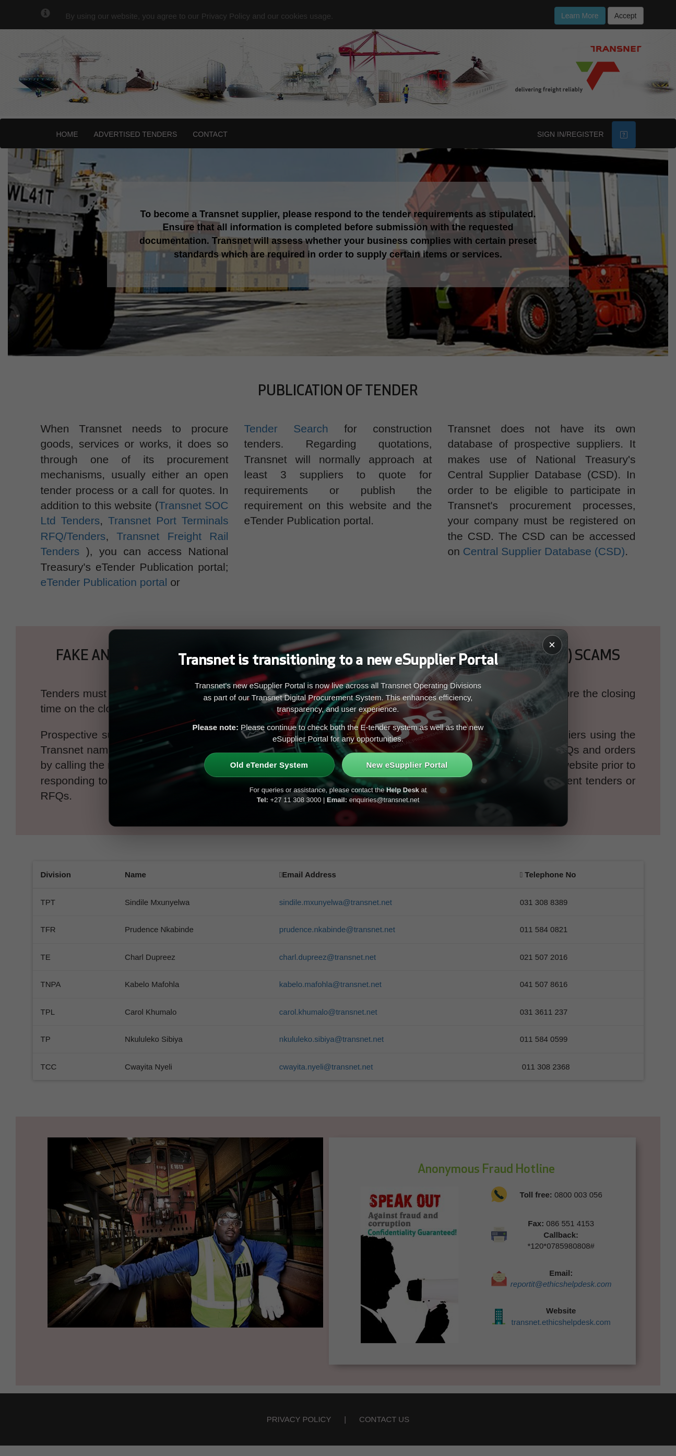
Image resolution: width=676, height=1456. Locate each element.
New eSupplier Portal (406, 764)
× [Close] (552, 644)
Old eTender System (269, 764)
